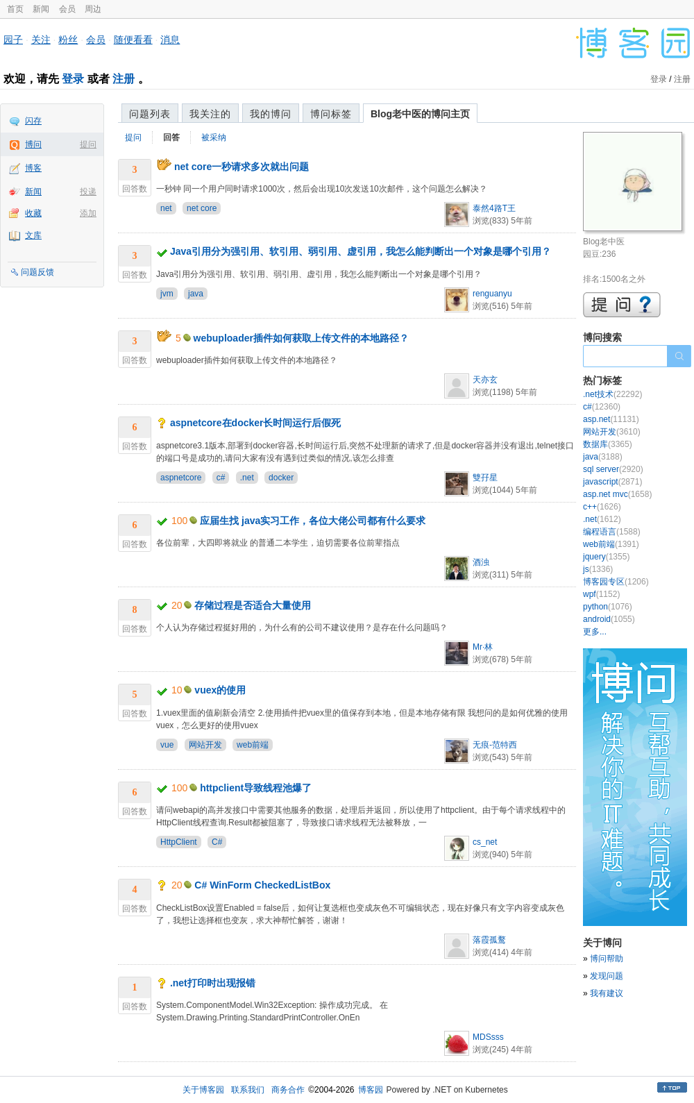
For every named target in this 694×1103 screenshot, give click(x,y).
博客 (33, 168)
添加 (88, 213)
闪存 (33, 121)
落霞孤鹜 (489, 940)
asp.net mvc (617, 494)
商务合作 (288, 1090)
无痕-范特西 (495, 745)
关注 (41, 39)
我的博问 (270, 113)
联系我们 (247, 1090)
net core (202, 208)
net (166, 208)
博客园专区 (616, 582)
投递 (88, 191)
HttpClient (178, 842)
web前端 (253, 745)
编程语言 (612, 532)
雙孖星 (485, 477)
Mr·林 (483, 647)
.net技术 (612, 394)
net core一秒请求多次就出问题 (241, 166)
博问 (33, 144)
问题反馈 (37, 272)
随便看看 (133, 39)
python (607, 607)
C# (217, 842)
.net (247, 477)
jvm (167, 293)
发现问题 (606, 976)
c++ (602, 507)
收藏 (33, 213)
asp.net (611, 419)
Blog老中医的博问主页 (420, 113)
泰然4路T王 (494, 208)
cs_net (485, 842)
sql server (613, 469)
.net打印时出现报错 (212, 982)
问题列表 (150, 113)
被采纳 (213, 137)
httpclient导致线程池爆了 (256, 787)
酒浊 (481, 562)
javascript (612, 482)
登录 (73, 79)
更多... (595, 632)
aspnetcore (180, 477)
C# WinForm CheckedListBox (262, 885)
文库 (33, 235)
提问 (88, 144)
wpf (601, 594)
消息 (170, 39)
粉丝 (68, 39)
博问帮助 (606, 958)
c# (221, 477)
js (598, 569)
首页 (15, 9)
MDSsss (488, 1037)
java (195, 293)
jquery (606, 557)
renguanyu (492, 293)
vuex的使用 (220, 690)
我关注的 (210, 113)
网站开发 (205, 745)
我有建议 (606, 993)
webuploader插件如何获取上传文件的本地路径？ (301, 338)
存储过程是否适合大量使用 (252, 605)
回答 (171, 137)
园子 (13, 39)
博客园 (370, 1090)
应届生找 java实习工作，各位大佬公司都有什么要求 (312, 520)
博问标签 (331, 113)
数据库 (607, 444)
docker (281, 477)
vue (167, 745)
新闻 (41, 9)
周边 (93, 9)
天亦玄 (485, 380)
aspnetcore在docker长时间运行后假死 (255, 422)
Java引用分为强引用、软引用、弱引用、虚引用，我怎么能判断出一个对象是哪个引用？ (360, 251)
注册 (123, 79)
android (609, 619)
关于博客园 (203, 1090)
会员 (67, 9)
